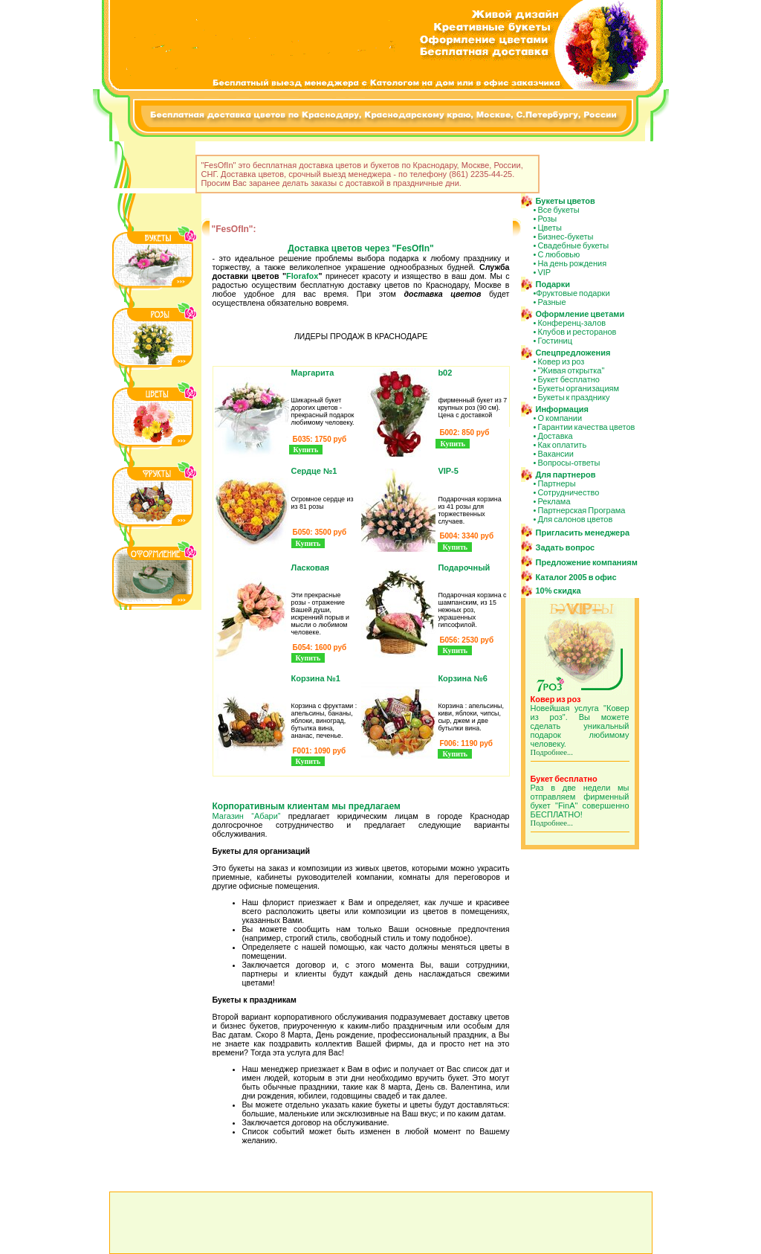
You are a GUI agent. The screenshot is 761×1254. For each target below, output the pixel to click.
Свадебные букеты (573, 245)
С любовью (558, 254)
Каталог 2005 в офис (576, 577)
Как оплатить (561, 444)
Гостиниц (554, 340)
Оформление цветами (580, 313)
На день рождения (571, 263)
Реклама (553, 501)
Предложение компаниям (587, 562)
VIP (544, 272)
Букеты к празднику (573, 397)
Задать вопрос (565, 547)
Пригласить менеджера (583, 532)
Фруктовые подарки (572, 293)
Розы (547, 218)
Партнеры (556, 483)
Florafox (302, 275)
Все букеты (558, 209)
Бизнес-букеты (565, 236)
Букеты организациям (578, 388)
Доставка (554, 435)
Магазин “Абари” (247, 815)
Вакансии (555, 453)
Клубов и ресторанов (576, 331)
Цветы (549, 227)
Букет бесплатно (568, 379)
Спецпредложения (573, 352)
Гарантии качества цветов (586, 426)
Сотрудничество (568, 492)
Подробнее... (552, 752)
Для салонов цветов (574, 519)
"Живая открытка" (570, 370)
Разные (551, 302)
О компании (559, 418)
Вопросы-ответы (568, 462)
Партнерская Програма (581, 510)
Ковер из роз (560, 361)
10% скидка (558, 590)
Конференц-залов (571, 322)
